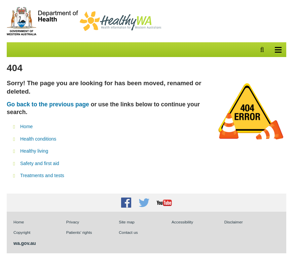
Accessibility (182, 222)
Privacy (72, 222)
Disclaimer (233, 222)
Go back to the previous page (48, 104)
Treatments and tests (42, 175)
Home (26, 126)
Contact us (128, 232)
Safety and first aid (39, 163)
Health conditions (38, 139)
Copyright (21, 232)
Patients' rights (79, 232)
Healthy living (34, 151)
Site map (126, 222)
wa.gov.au (24, 243)
